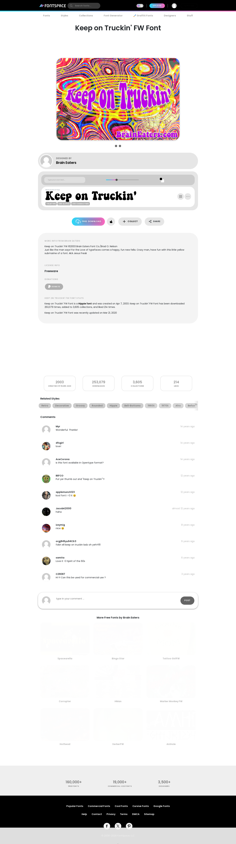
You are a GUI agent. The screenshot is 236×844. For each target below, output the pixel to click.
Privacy (111, 814)
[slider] (116, 180)
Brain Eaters (66, 162)
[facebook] (107, 826)
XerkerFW (118, 744)
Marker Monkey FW (171, 701)
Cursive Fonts (140, 806)
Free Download (88, 221)
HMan (118, 701)
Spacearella (65, 658)
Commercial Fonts (99, 806)
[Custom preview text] (64, 180)
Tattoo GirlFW (171, 658)
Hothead (65, 744)
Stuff (190, 15)
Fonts (46, 15)
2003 (60, 382)
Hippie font (85, 303)
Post (187, 600)
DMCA (135, 814)
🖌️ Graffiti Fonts (143, 15)
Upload (157, 5)
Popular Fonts (74, 806)
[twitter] (118, 826)
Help (84, 814)
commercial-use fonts (120, 786)
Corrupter (65, 701)
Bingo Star (118, 658)
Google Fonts (161, 806)
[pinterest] (129, 826)
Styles (64, 15)
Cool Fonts (121, 806)
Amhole (171, 744)
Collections (86, 15)
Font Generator (113, 15)
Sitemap (149, 814)
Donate (54, 286)
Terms (124, 814)
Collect (130, 221)
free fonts (73, 786)
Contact (97, 814)
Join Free (189, 5)
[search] (84, 6)
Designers (170, 15)
